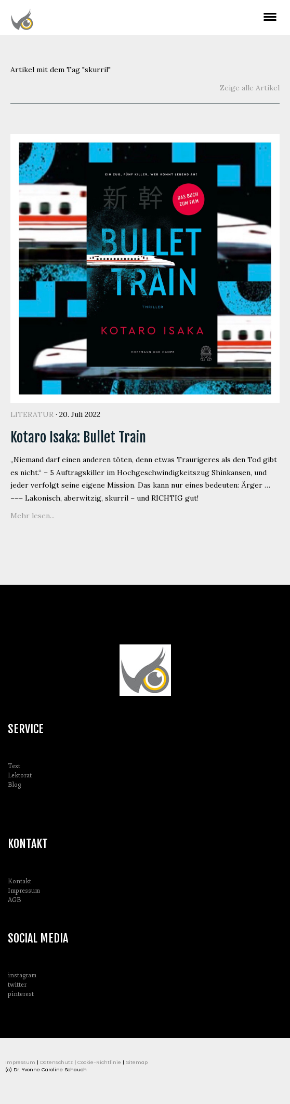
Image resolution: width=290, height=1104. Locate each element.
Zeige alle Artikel (250, 87)
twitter (17, 985)
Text (14, 766)
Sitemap (137, 1062)
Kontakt (19, 881)
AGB (14, 900)
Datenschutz (56, 1062)
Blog (14, 785)
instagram (22, 975)
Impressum (24, 891)
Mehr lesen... (32, 515)
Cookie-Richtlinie (99, 1062)
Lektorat (20, 775)
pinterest (21, 994)
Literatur (32, 414)
